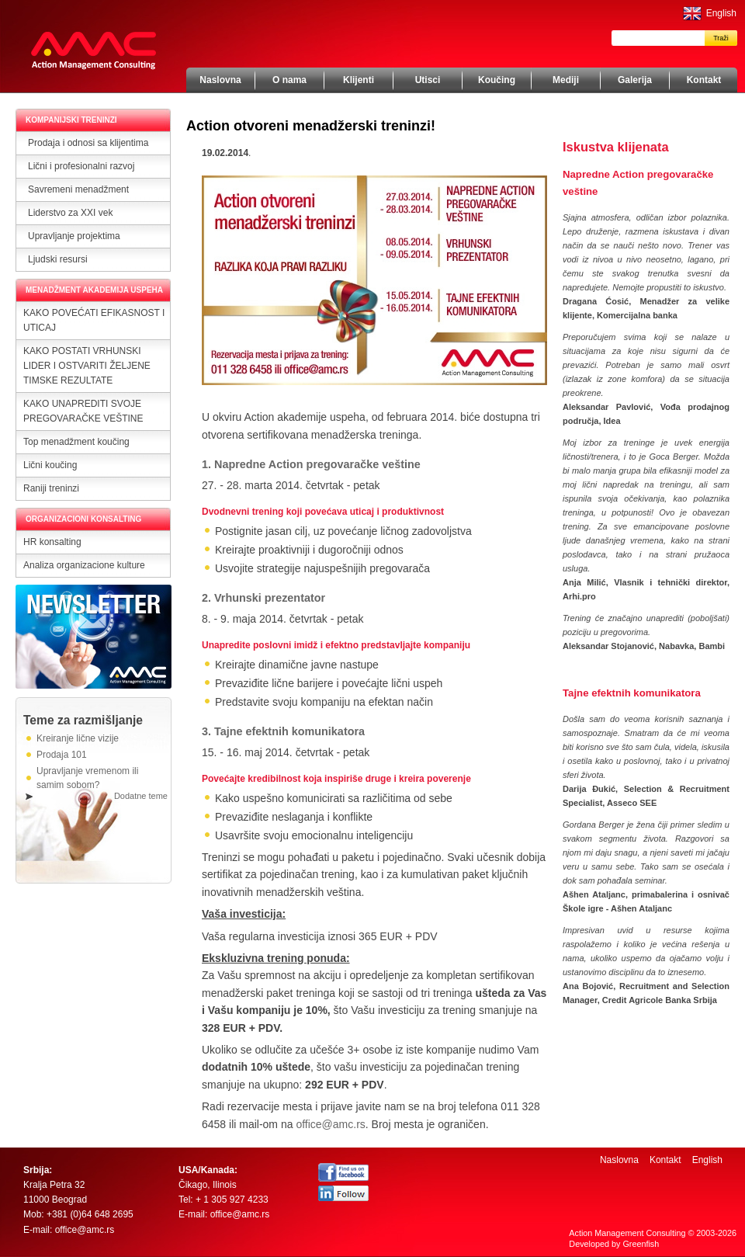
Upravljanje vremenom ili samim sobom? (87, 778)
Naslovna (220, 80)
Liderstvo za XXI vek (70, 212)
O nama (289, 80)
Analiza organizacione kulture (84, 565)
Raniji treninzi (51, 488)
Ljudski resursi (58, 259)
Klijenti (358, 80)
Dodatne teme (141, 795)
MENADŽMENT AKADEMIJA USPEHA (94, 290)
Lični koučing (50, 465)
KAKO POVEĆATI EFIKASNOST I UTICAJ (94, 320)
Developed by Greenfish (614, 1243)
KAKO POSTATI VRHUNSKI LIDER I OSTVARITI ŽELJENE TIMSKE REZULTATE (87, 366)
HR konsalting (52, 541)
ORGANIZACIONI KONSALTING (83, 519)
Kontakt (704, 80)
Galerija (635, 80)
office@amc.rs (330, 1124)
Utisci (428, 80)
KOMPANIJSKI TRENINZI (71, 120)
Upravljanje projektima (74, 236)
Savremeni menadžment (78, 189)
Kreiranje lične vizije (77, 738)
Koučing (496, 80)
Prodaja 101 (61, 754)
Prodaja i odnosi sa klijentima (88, 142)
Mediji (566, 80)
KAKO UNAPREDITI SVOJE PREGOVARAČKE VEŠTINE (83, 411)
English (721, 13)
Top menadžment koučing (76, 441)
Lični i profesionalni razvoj (81, 166)
